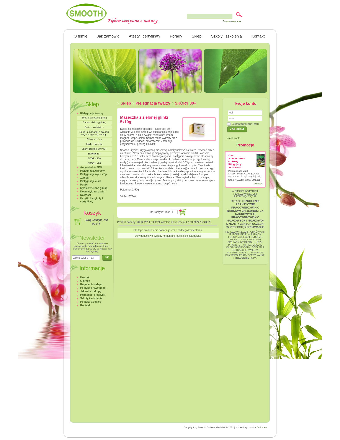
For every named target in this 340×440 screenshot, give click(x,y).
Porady (176, 36)
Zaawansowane (231, 21)
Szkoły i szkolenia (226, 36)
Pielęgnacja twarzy (153, 103)
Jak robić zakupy (90, 291)
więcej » (258, 183)
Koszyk (84, 277)
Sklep (196, 36)
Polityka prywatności (93, 287)
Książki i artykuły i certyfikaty (91, 200)
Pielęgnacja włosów (92, 170)
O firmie (80, 36)
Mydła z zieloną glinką (93, 188)
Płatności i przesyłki (92, 294)
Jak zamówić (108, 36)
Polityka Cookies (90, 301)
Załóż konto (233, 138)
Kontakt (258, 36)
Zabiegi (84, 177)
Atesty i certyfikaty (144, 36)
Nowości (85, 195)
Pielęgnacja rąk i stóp (93, 174)
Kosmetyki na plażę (92, 191)
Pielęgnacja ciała (90, 181)
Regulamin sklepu (91, 284)
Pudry (84, 184)
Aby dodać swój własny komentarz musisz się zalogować (168, 235)
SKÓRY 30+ (185, 103)
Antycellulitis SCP (91, 167)
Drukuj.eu (262, 427)
